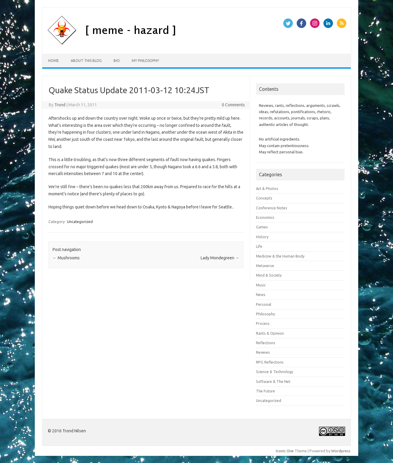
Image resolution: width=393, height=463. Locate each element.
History (262, 237)
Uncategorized (80, 221)
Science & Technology (274, 372)
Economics (265, 217)
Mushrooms (66, 257)
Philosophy (265, 314)
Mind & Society (269, 275)
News (260, 294)
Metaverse (265, 266)
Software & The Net (273, 381)
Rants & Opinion (270, 333)
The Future (265, 391)
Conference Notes (271, 208)
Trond (59, 104)
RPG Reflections (270, 362)
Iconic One (285, 451)
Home (53, 61)
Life (259, 246)
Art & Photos (267, 188)
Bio (117, 61)
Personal (263, 304)
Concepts (264, 198)
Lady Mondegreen (220, 257)
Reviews (263, 352)
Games (262, 227)
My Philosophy (145, 61)
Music (261, 285)
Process (263, 323)
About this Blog (86, 61)
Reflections (265, 343)
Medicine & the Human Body (280, 256)
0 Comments (233, 104)
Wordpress (340, 451)
